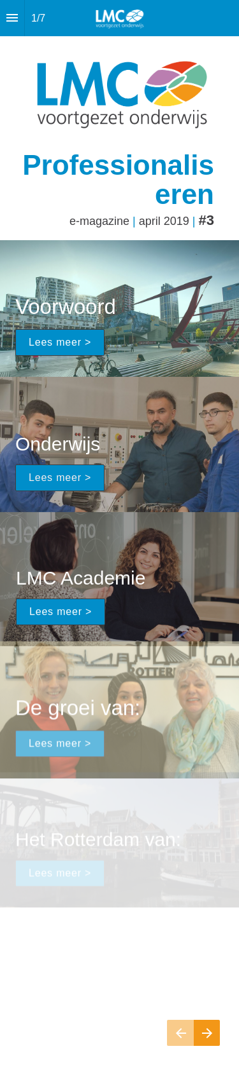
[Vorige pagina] (180, 1033)
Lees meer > (60, 342)
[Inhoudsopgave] (12, 18)
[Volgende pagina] (207, 1033)
